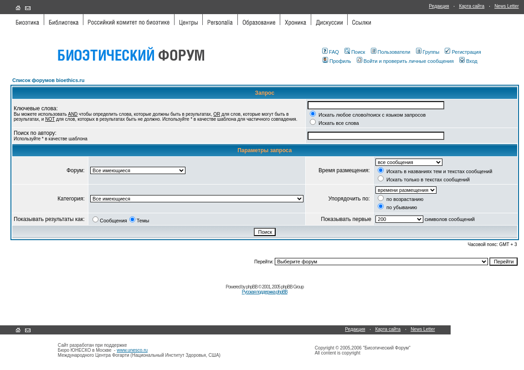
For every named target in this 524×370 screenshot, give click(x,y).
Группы (428, 52)
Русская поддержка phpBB (265, 291)
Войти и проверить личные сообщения (405, 61)
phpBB (251, 286)
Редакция (439, 6)
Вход (468, 61)
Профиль (337, 61)
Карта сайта (471, 6)
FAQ (330, 52)
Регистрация (463, 52)
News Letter (506, 6)
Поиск (354, 52)
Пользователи (391, 52)
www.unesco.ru (132, 350)
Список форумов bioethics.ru (48, 80)
